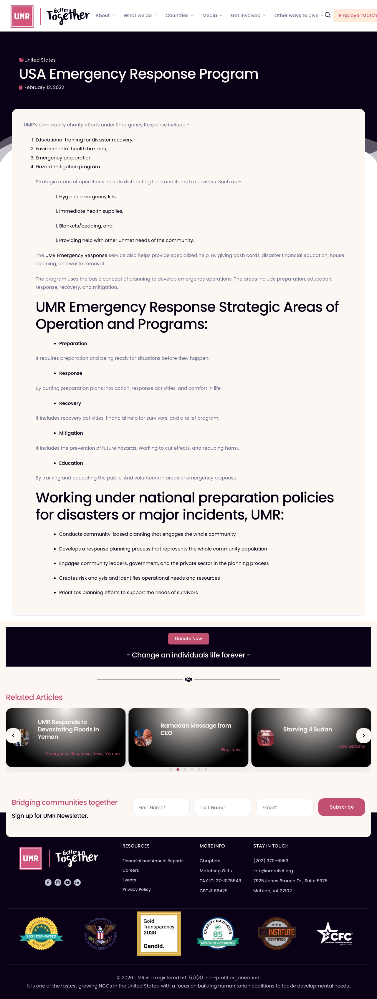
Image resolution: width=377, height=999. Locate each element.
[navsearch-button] (327, 15)
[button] (13, 735)
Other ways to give (299, 15)
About (105, 15)
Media (212, 15)
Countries (180, 15)
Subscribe (342, 807)
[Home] (47, 15)
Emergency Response (191, 753)
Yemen (235, 753)
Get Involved (248, 15)
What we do (140, 15)
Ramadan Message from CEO (318, 729)
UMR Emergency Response (76, 255)
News (220, 753)
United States (40, 60)
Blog (347, 750)
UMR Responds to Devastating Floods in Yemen (191, 729)
